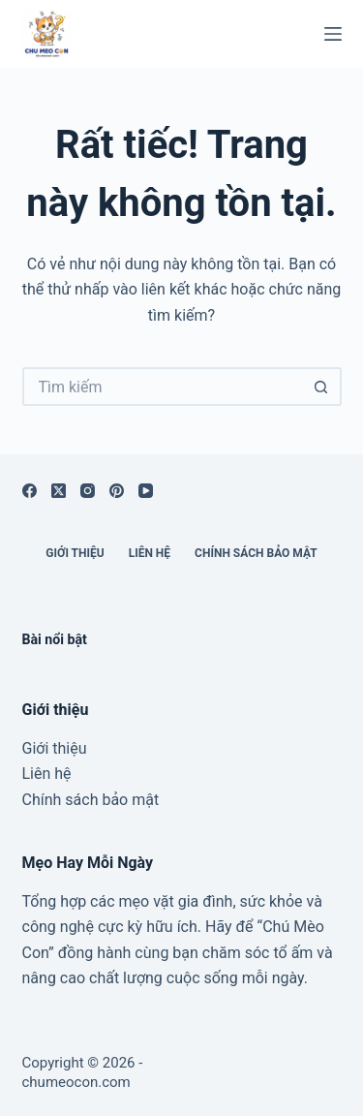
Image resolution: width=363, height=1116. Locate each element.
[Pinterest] (116, 490)
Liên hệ (149, 553)
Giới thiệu (74, 553)
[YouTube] (145, 490)
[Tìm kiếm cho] (162, 386)
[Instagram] (87, 490)
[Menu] (333, 34)
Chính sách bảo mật (256, 553)
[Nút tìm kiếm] (322, 386)
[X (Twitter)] (58, 490)
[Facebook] (29, 490)
